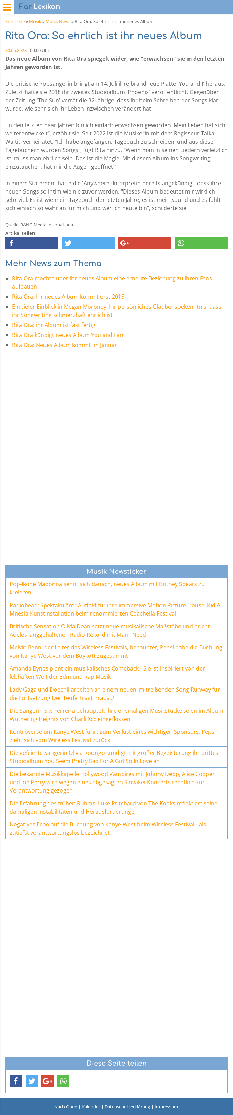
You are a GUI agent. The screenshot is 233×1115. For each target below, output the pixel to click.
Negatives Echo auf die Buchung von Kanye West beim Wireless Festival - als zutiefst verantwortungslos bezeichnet (108, 828)
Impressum (166, 1107)
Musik (35, 21)
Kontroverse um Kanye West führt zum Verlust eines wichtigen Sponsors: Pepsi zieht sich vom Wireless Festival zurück (113, 736)
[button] (31, 243)
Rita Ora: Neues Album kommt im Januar (64, 345)
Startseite (15, 21)
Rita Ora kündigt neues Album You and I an (67, 335)
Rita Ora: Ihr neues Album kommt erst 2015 (68, 296)
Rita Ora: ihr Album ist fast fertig (53, 325)
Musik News (58, 21)
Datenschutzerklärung (127, 1107)
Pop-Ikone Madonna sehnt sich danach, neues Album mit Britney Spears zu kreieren (107, 588)
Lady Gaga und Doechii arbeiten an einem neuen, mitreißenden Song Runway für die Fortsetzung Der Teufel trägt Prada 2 (115, 694)
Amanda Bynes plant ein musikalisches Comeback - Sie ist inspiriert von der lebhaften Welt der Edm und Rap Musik (107, 673)
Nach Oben (65, 1107)
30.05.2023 (16, 50)
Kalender (91, 1107)
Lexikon (39, 7)
